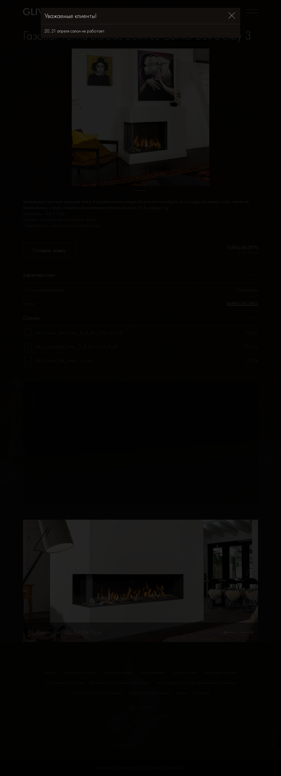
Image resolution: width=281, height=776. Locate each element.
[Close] (231, 16)
